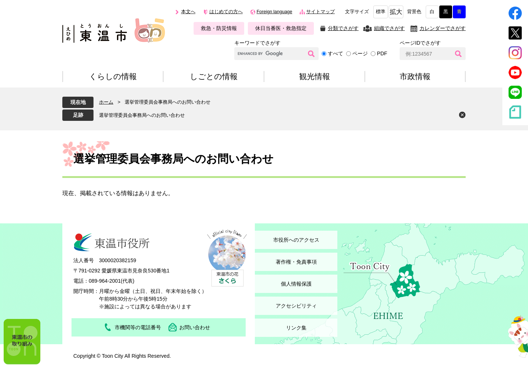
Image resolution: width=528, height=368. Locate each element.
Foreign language (274, 11)
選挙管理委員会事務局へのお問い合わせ (142, 115)
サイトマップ (320, 11)
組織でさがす (389, 28)
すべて (335, 53)
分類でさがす (343, 28)
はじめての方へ (226, 11)
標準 (380, 11)
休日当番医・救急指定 (281, 28)
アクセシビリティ (296, 306)
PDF (382, 53)
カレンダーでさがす (442, 28)
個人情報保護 (296, 284)
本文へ (188, 11)
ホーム (106, 102)
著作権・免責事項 (296, 262)
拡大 (396, 11)
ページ (360, 53)
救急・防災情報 (219, 28)
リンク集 (296, 328)
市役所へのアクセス (296, 240)
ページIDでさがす (420, 43)
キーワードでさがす (257, 43)
